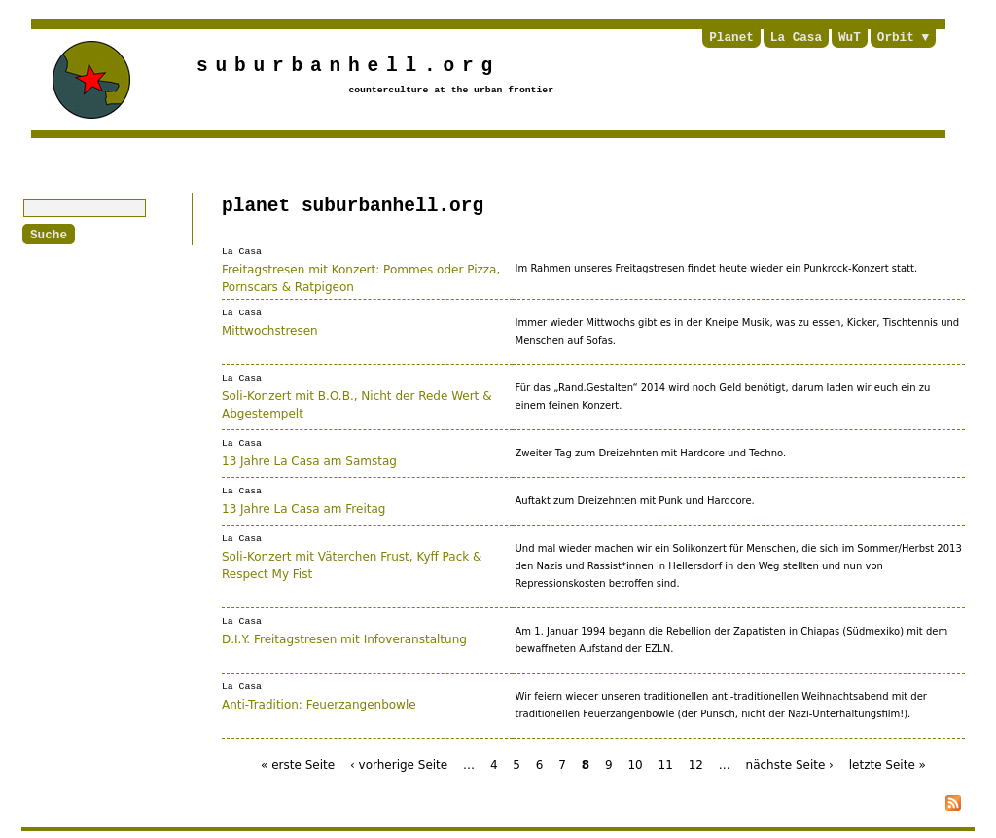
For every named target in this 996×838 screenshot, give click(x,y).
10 (634, 764)
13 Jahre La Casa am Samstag (309, 459)
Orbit (895, 38)
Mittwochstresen (270, 329)
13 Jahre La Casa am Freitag (303, 507)
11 (665, 764)
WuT (849, 38)
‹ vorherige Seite (398, 764)
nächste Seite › (790, 764)
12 (696, 764)
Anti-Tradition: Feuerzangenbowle (319, 703)
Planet (731, 38)
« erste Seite (298, 764)
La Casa (796, 38)
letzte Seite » (887, 764)
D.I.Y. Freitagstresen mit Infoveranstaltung (344, 637)
